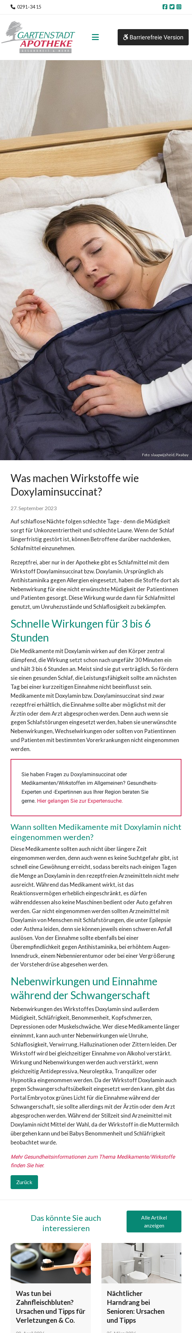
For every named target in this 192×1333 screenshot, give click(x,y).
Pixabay (182, 455)
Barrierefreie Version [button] (153, 37)
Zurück (24, 1182)
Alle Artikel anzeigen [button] (154, 1221)
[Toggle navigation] (95, 37)
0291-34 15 (29, 7)
